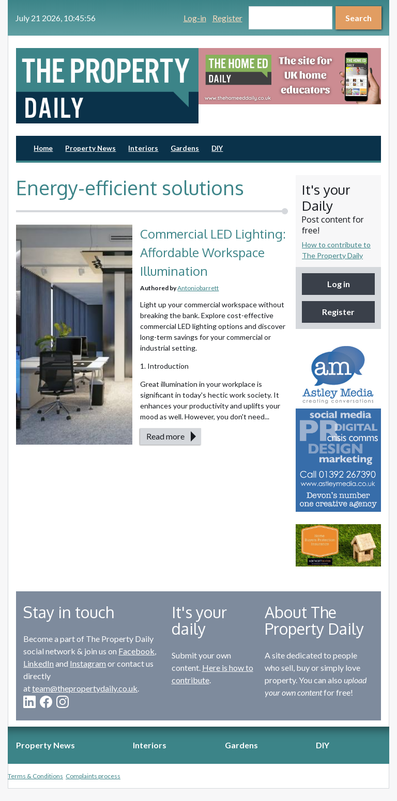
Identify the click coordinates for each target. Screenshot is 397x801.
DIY (217, 148)
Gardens (185, 148)
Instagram (88, 663)
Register (227, 18)
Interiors (143, 148)
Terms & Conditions (35, 776)
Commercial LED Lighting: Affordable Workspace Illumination (213, 252)
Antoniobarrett (198, 288)
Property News (90, 148)
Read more (165, 436)
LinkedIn (38, 663)
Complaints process (93, 776)
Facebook (136, 651)
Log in (338, 284)
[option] (289, 76)
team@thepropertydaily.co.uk (85, 688)
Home (43, 148)
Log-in (195, 18)
